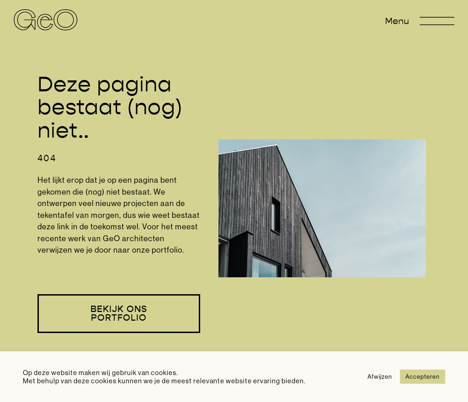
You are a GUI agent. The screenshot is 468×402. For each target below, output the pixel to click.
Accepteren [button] (422, 376)
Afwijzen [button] (379, 376)
